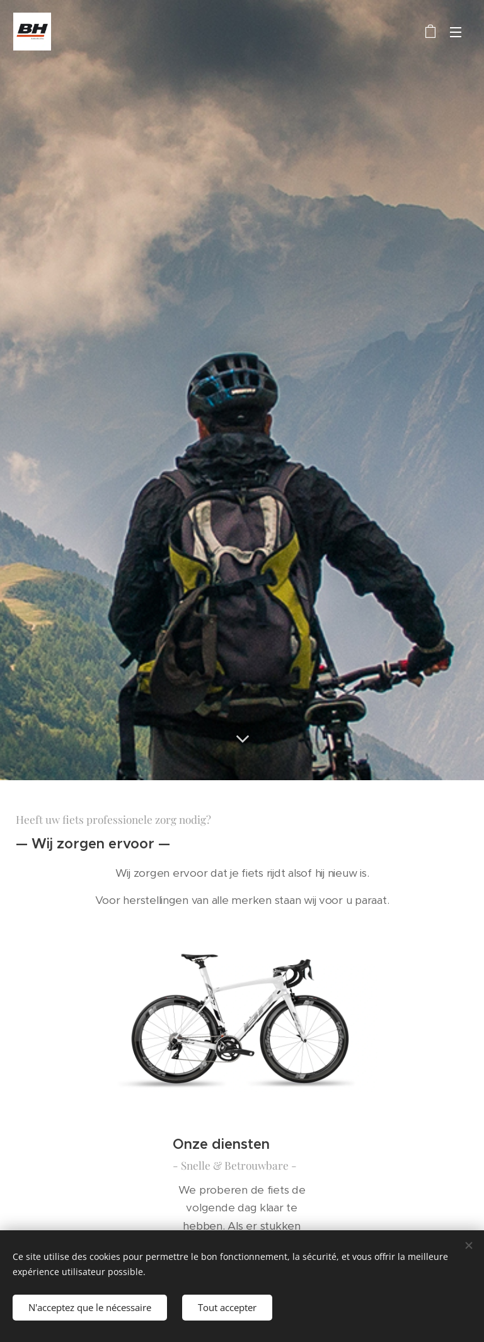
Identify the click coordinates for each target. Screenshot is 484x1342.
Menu (455, 32)
